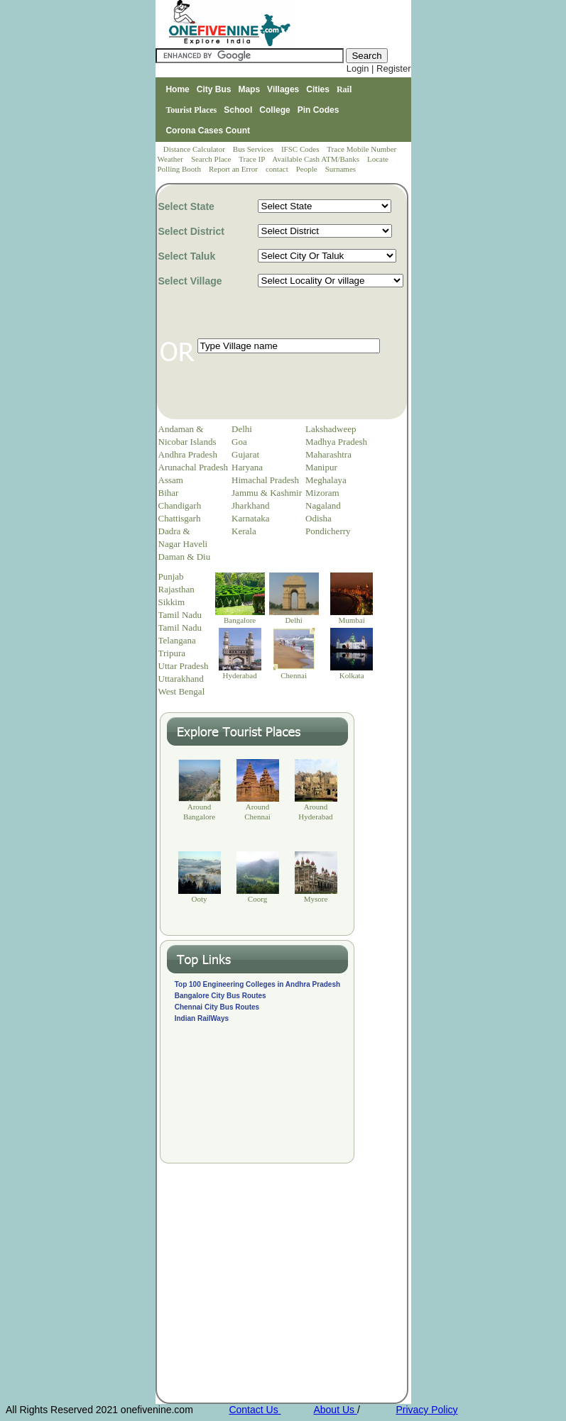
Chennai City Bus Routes (217, 1007)
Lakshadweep (330, 429)
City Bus (214, 89)
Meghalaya (326, 480)
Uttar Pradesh (183, 665)
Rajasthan (176, 589)
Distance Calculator (194, 149)
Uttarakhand (181, 678)
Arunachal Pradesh (193, 467)
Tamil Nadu (180, 614)
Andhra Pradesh (187, 454)
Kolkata (351, 675)
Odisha (318, 518)
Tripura (172, 653)
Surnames (340, 169)
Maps (249, 89)
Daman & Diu (184, 556)
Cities (318, 89)
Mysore (316, 899)
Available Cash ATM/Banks (316, 159)
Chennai (294, 675)
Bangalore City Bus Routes (220, 996)
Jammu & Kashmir (267, 492)
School (238, 110)
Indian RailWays (202, 1018)
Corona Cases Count (207, 131)
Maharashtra (328, 454)
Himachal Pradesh (265, 480)
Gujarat (245, 454)
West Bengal (181, 691)
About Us (335, 1409)
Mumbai (351, 620)
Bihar (168, 492)
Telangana (177, 640)
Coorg (257, 899)
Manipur (321, 467)
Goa (239, 441)
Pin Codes (318, 110)
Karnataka (250, 518)
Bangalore (240, 620)
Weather (171, 159)
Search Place (212, 159)
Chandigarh (180, 505)
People (308, 169)
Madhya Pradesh (336, 441)
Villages (283, 89)
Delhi (242, 429)
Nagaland (323, 505)
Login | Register (379, 68)
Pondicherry (328, 531)
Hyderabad (239, 675)
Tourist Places (191, 110)
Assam (170, 480)
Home (177, 89)
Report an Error (234, 169)
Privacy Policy (426, 1409)
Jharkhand (250, 505)
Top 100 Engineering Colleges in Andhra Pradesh (257, 984)
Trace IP (253, 159)
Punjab (171, 576)
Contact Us (255, 1409)
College (274, 110)
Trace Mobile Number (362, 149)
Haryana (247, 467)
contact (278, 169)
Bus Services (253, 149)
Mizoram (322, 492)
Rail (344, 89)
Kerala (244, 531)
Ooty (199, 899)
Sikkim (171, 602)
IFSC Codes (301, 149)
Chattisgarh (179, 518)
